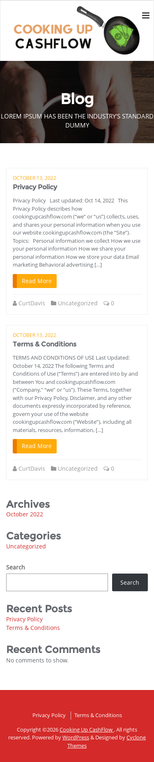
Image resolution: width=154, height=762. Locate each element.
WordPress (75, 737)
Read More (37, 281)
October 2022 (24, 514)
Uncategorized (78, 303)
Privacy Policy (35, 187)
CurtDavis (31, 303)
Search (15, 567)
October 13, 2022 (34, 177)
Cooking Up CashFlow (87, 729)
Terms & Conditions (44, 344)
